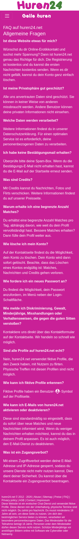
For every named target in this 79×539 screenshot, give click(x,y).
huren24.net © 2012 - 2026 (17, 496)
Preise (58, 496)
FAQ (66, 496)
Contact (30, 500)
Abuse (37, 496)
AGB (21, 500)
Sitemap (47, 496)
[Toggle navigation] (7, 15)
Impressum (43, 500)
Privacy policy (9, 500)
